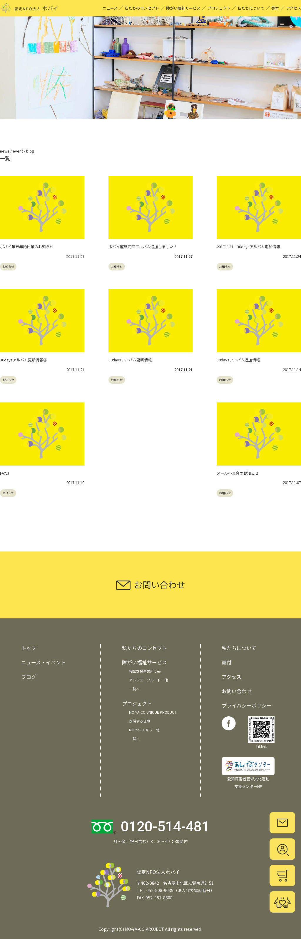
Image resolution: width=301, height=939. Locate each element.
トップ (28, 648)
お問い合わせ (237, 691)
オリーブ (8, 493)
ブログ (28, 676)
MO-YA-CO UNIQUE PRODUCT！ (154, 712)
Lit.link (261, 732)
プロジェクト (219, 8)
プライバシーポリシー (247, 705)
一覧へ (134, 688)
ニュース (110, 8)
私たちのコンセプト (142, 8)
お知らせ (8, 266)
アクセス (293, 8)
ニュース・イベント (43, 662)
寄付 (275, 8)
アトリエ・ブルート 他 (148, 679)
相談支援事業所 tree (144, 671)
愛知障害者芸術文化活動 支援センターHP (248, 773)
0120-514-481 (165, 826)
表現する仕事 (139, 720)
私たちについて (251, 8)
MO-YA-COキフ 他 (144, 729)
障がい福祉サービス (183, 8)
